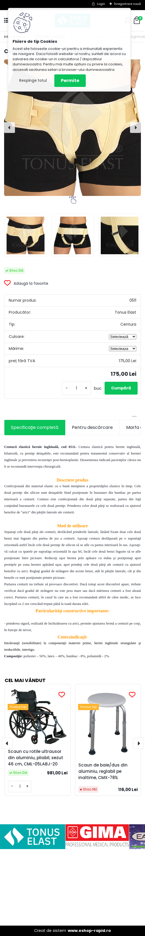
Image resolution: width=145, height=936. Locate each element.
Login (101, 4)
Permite (70, 80)
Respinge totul (33, 80)
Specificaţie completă (34, 427)
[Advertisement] (72, 887)
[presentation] (9, 127)
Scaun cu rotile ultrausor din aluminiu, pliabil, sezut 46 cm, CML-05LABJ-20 (35, 758)
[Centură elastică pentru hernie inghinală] (72, 127)
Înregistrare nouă (127, 4)
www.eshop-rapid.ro (89, 930)
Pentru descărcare (92, 427)
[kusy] (76, 388)
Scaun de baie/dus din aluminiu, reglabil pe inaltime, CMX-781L (103, 771)
